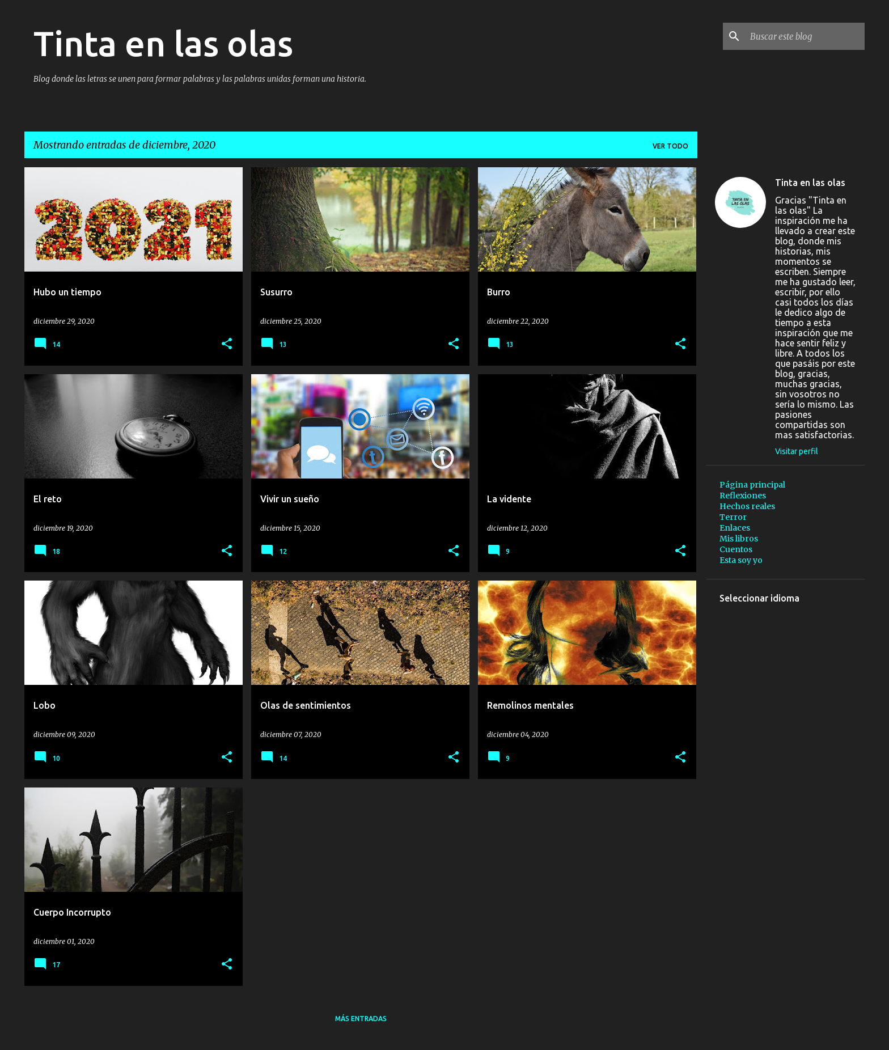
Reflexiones (742, 495)
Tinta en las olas (163, 43)
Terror (733, 517)
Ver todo (670, 146)
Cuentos (735, 549)
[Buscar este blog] (805, 36)
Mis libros (738, 539)
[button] (227, 344)
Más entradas (361, 1018)
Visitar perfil (796, 451)
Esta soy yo (741, 560)
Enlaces (734, 528)
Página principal (752, 485)
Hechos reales (747, 506)
